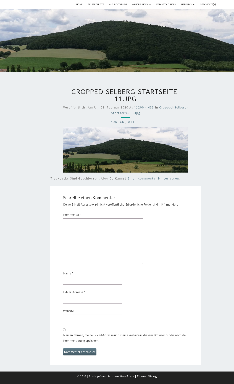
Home (79, 4)
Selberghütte (96, 4)
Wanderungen (140, 4)
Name (68, 273)
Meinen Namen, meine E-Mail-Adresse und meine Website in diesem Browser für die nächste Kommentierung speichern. (124, 338)
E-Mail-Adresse (74, 292)
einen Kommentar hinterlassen (153, 178)
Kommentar (72, 215)
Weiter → (137, 122)
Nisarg (152, 376)
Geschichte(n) (208, 4)
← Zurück (115, 122)
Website (68, 311)
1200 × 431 (145, 107)
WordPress (127, 376)
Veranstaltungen (166, 4)
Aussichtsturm (118, 4)
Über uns (186, 4)
